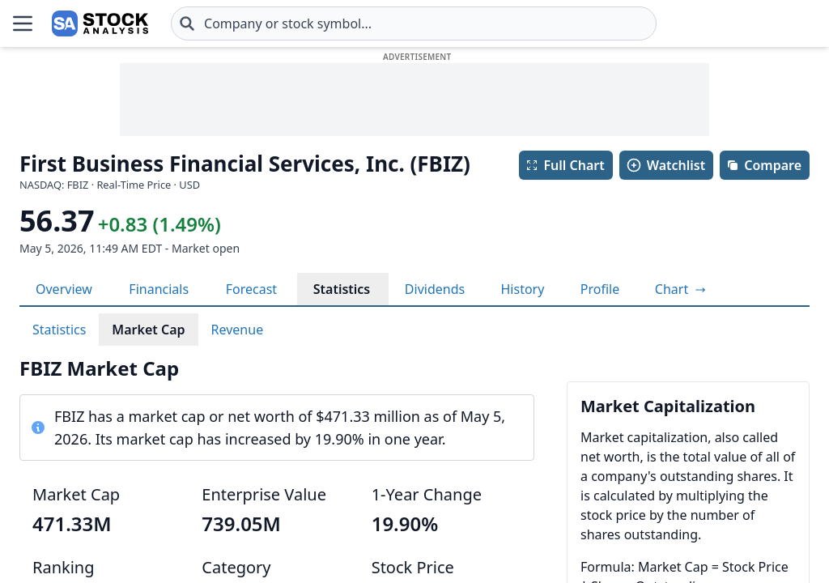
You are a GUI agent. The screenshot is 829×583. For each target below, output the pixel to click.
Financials (159, 289)
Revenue (237, 329)
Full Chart (564, 165)
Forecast (251, 289)
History (522, 289)
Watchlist (665, 165)
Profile (599, 289)
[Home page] (100, 23)
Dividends (435, 289)
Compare (763, 165)
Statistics (342, 289)
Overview (64, 289)
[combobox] (414, 23)
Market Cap (148, 329)
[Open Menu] (23, 23)
